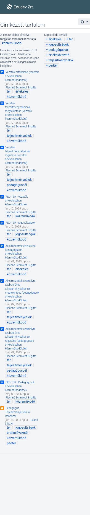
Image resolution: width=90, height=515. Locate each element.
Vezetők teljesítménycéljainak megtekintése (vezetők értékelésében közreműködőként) (18, 111)
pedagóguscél (58, 50)
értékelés (54, 39)
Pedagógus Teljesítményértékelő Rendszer (17, 411)
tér (71, 39)
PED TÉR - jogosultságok (20, 222)
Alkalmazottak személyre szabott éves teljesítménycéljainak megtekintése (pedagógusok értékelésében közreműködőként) (22, 290)
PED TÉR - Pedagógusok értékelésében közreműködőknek (20, 386)
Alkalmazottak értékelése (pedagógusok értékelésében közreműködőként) (20, 251)
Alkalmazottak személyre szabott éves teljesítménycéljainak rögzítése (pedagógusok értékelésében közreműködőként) (20, 338)
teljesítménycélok (60, 60)
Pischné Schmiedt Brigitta (20, 87)
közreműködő (11, 43)
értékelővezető (58, 55)
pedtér (53, 65)
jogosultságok (58, 44)
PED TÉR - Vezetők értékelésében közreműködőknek (16, 200)
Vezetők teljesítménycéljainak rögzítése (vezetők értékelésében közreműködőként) (17, 155)
